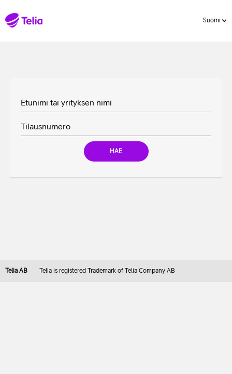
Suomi (214, 20)
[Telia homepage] (25, 20)
